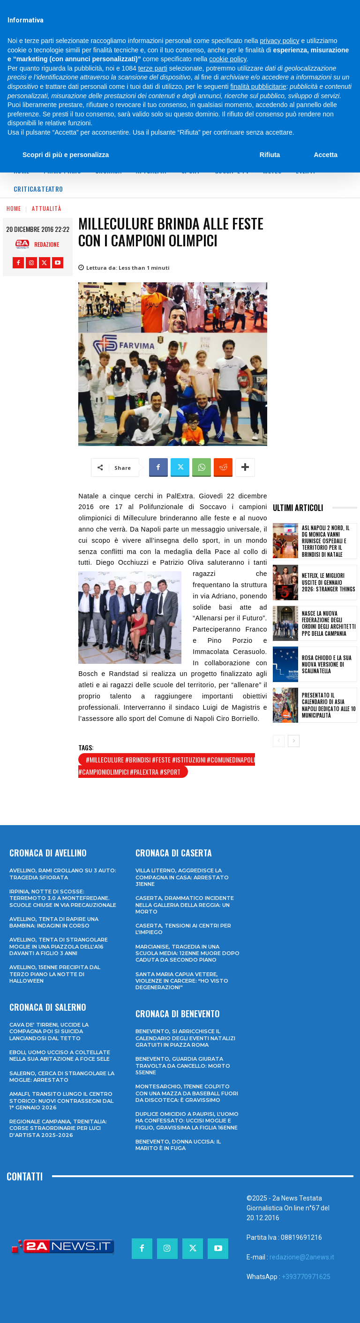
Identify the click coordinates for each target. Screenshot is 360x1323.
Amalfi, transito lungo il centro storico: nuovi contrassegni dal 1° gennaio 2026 (61, 1101)
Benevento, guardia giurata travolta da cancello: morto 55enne (182, 1066)
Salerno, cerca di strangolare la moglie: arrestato (61, 1076)
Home (14, 208)
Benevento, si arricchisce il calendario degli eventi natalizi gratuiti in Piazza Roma (185, 1038)
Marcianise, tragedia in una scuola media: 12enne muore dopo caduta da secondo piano (187, 953)
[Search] (299, 8)
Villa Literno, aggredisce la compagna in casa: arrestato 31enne (182, 877)
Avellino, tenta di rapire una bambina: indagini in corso (53, 922)
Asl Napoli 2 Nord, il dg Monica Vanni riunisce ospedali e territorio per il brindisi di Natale (325, 541)
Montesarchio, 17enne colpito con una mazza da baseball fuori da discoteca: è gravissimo (186, 1093)
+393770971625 (306, 1276)
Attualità (46, 208)
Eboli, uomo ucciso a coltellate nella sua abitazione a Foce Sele (59, 1055)
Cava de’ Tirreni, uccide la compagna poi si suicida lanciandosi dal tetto (49, 1031)
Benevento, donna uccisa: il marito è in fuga (178, 1144)
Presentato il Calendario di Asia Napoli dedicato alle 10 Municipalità (329, 705)
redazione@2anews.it (302, 1257)
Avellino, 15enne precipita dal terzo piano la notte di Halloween (54, 974)
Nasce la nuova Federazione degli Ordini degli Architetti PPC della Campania (329, 623)
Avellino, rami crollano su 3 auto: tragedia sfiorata (62, 873)
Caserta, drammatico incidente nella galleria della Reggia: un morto (184, 905)
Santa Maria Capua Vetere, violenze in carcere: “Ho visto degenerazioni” (181, 981)
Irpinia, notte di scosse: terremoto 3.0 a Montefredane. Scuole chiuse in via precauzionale (62, 898)
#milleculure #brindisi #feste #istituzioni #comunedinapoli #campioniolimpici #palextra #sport (166, 766)
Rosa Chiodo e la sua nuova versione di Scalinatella (327, 664)
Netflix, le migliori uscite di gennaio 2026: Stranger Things (328, 582)
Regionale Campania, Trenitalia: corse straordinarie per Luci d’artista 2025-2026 (58, 1128)
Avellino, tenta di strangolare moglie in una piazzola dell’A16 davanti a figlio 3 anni (58, 946)
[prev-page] (279, 741)
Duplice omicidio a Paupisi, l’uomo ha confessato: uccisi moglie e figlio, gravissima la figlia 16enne (187, 1121)
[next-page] (294, 741)
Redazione (46, 244)
